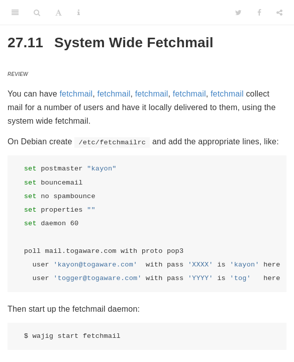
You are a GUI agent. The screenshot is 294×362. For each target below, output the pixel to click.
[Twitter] (238, 12)
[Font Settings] (58, 12)
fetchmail (75, 93)
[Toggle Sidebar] (15, 12)
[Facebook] (259, 12)
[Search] (37, 12)
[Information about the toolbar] (78, 12)
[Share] (279, 12)
